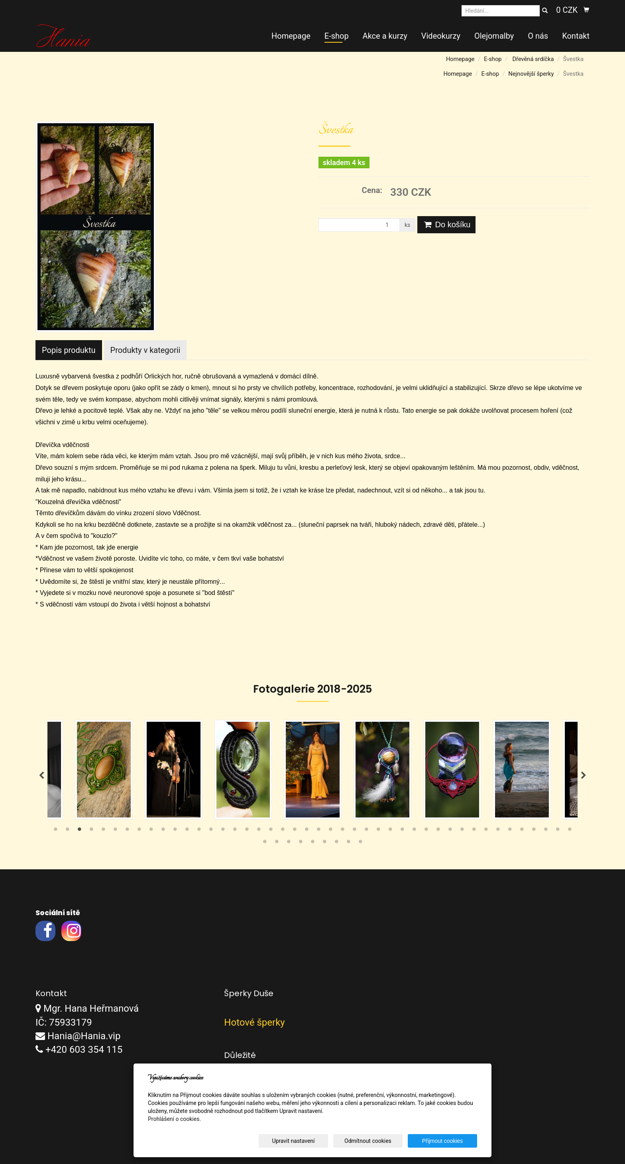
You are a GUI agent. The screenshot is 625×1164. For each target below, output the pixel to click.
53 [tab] (360, 843)
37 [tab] (486, 831)
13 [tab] (199, 831)
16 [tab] (235, 831)
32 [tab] (426, 831)
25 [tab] (342, 831)
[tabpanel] (313, 769)
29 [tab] (390, 831)
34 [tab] (450, 831)
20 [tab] (283, 831)
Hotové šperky (254, 1022)
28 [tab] (378, 831)
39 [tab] (510, 831)
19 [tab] (271, 831)
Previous (41, 776)
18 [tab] (259, 831)
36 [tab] (474, 831)
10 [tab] (163, 831)
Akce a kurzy (385, 36)
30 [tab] (402, 831)
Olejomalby (494, 36)
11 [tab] (175, 831)
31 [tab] (414, 831)
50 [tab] (324, 843)
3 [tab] (79, 831)
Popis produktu (69, 350)
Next (584, 776)
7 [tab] (127, 831)
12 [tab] (187, 831)
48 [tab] (301, 843)
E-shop (336, 36)
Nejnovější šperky (531, 73)
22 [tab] (307, 831)
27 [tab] (366, 831)
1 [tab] (55, 831)
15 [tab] (223, 831)
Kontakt (576, 36)
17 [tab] (247, 831)
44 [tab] (570, 831)
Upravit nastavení (314, 1141)
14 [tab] (211, 831)
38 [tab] (498, 831)
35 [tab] (462, 831)
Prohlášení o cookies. (174, 1119)
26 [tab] (354, 831)
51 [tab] (336, 843)
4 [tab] (91, 831)
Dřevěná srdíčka (533, 59)
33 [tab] (438, 831)
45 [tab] (265, 843)
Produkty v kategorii (145, 350)
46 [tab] (277, 843)
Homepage (291, 36)
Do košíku (446, 224)
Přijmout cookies (446, 1141)
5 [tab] (103, 831)
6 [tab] (115, 831)
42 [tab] (546, 831)
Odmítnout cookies (380, 1141)
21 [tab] (295, 831)
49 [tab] (312, 843)
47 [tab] (289, 843)
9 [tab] (151, 831)
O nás (538, 36)
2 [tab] (67, 831)
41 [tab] (534, 831)
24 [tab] (330, 831)
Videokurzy (440, 36)
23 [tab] (318, 831)
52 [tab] (348, 843)
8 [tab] (139, 831)
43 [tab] (558, 831)
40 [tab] (522, 831)
